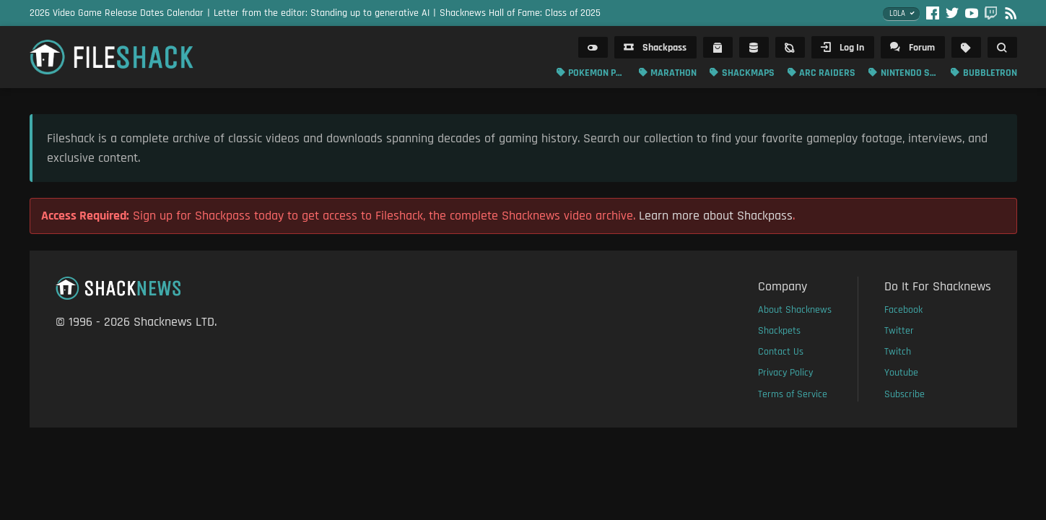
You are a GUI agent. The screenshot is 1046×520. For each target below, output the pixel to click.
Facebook (903, 309)
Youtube (901, 372)
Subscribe (904, 394)
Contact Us (780, 351)
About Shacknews (795, 309)
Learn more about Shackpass (716, 215)
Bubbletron (990, 72)
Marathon (673, 72)
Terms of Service (792, 394)
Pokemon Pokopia (597, 72)
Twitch (897, 351)
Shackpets (779, 330)
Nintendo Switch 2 (909, 72)
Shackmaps (748, 72)
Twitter (899, 330)
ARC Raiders (827, 72)
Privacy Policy (785, 372)
